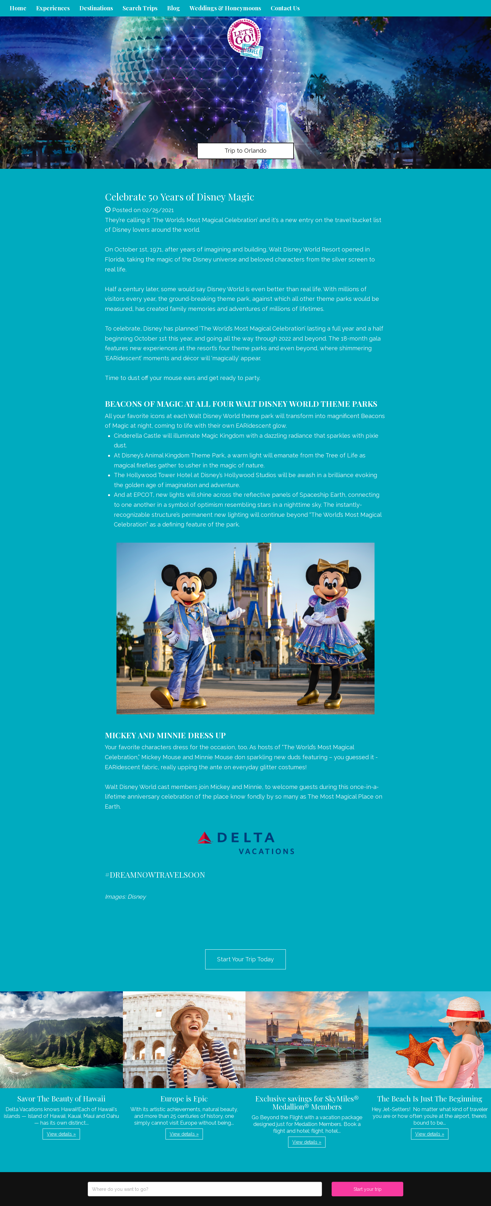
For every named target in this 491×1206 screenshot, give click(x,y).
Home (18, 8)
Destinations (96, 8)
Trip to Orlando (245, 150)
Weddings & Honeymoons (225, 8)
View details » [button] (61, 1134)
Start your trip (368, 1189)
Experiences (53, 8)
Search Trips (140, 8)
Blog (173, 8)
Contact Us (285, 8)
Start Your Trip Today (245, 959)
